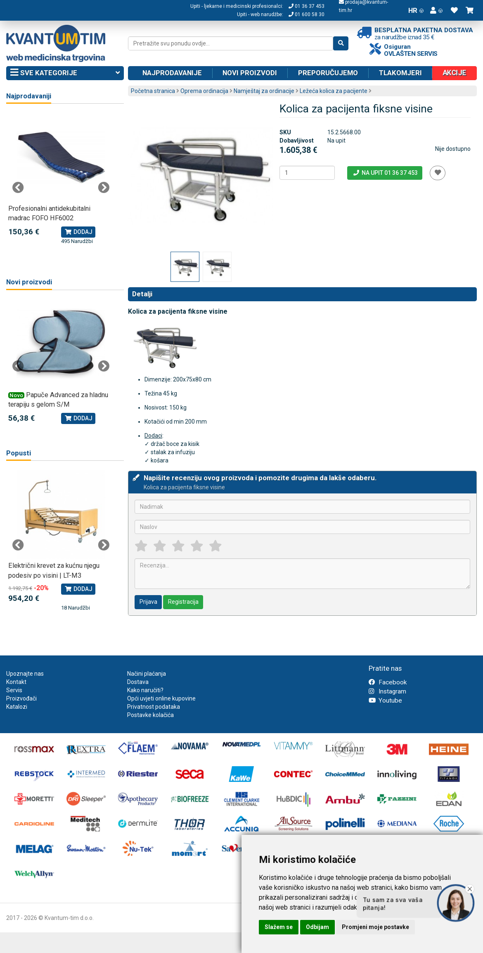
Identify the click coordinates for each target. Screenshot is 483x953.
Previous (18, 187)
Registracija (183, 601)
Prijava (148, 601)
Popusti (18, 453)
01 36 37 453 (306, 6)
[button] (436, 10)
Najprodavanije (172, 73)
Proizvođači (21, 698)
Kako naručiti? (145, 690)
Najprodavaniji (28, 96)
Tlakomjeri (400, 73)
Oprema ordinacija (204, 91)
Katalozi (16, 706)
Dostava (138, 682)
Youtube (385, 700)
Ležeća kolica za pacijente (333, 91)
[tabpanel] (61, 179)
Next (103, 187)
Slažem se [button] (279, 927)
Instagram (387, 691)
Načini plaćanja (146, 673)
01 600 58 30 (306, 14)
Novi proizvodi (250, 73)
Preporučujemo (328, 73)
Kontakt (16, 682)
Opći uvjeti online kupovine (161, 698)
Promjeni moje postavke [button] (375, 927)
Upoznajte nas (25, 673)
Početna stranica (153, 91)
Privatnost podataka (153, 706)
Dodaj (78, 232)
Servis (14, 690)
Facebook (388, 682)
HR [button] (416, 10)
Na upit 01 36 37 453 (385, 172)
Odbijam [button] (317, 927)
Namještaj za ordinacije (264, 91)
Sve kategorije (65, 73)
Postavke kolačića (150, 715)
